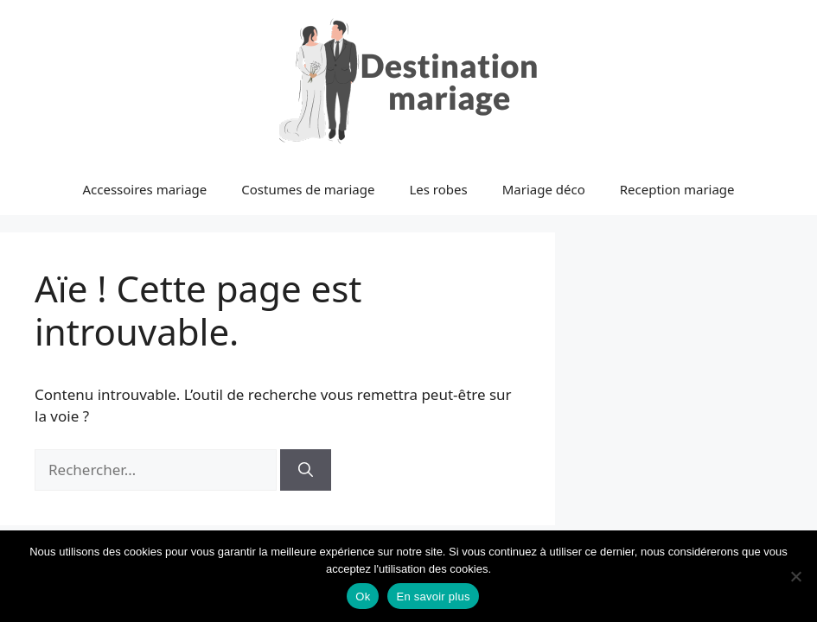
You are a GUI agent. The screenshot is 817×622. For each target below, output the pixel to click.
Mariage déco (543, 189)
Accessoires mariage (144, 189)
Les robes (438, 189)
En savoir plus (432, 596)
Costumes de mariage (307, 189)
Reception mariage (677, 189)
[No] (795, 576)
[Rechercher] (305, 470)
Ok (362, 596)
